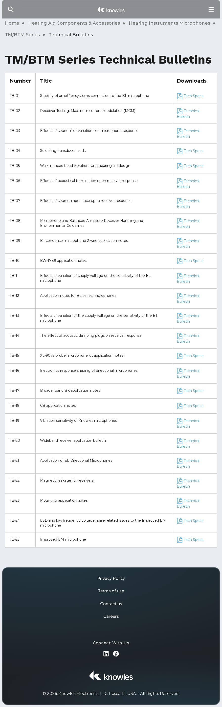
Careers (111, 616)
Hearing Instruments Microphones (169, 23)
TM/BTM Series (22, 34)
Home (12, 23)
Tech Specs (190, 96)
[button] (11, 9)
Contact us (111, 603)
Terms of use (111, 591)
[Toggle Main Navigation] (211, 9)
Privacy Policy (111, 578)
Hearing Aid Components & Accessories (74, 23)
